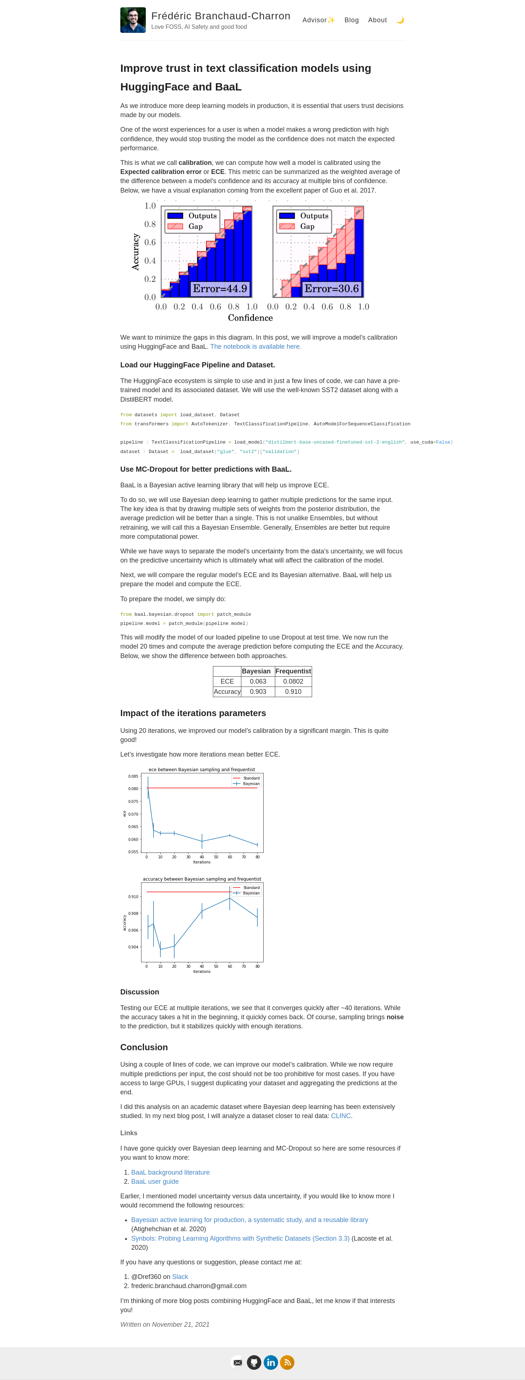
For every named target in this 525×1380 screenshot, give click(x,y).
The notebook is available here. (256, 346)
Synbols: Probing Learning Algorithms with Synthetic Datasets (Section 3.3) (241, 1238)
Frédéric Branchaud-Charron (221, 16)
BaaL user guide (155, 1181)
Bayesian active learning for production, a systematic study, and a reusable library (249, 1220)
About (377, 20)
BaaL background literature (170, 1172)
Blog (352, 20)
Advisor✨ (319, 20)
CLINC (341, 1116)
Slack (180, 1276)
